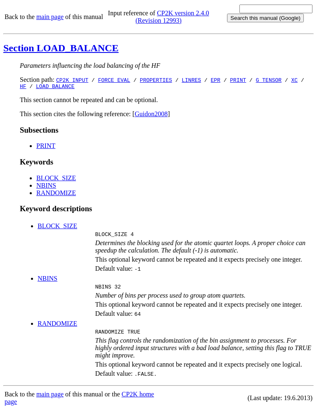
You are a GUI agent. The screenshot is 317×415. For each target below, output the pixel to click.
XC (294, 79)
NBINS (46, 186)
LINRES (191, 79)
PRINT (238, 79)
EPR (215, 79)
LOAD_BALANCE (55, 87)
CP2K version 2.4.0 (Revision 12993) (172, 17)
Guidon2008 (151, 115)
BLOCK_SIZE (56, 179)
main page (50, 16)
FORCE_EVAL (114, 79)
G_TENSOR (269, 79)
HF (23, 87)
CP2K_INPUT (72, 79)
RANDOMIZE (56, 194)
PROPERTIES (156, 79)
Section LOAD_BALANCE (60, 48)
